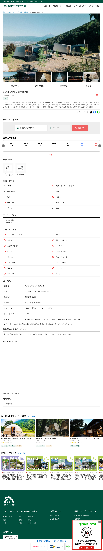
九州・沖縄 (32, 523)
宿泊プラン (15, 86)
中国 (4, 523)
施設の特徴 (39, 86)
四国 (20, 523)
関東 (20, 517)
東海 (4, 520)
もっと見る (31, 416)
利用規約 (77, 519)
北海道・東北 (7, 517)
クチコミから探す (80, 6)
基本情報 (63, 86)
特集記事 (68, 6)
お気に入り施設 (94, 6)
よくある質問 (54, 519)
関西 (29, 520)
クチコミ (87, 86)
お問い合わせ (54, 515)
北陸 (20, 520)
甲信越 (30, 517)
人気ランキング (58, 6)
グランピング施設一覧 (81, 515)
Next (99, 145)
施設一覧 (47, 6)
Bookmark (97, 95)
